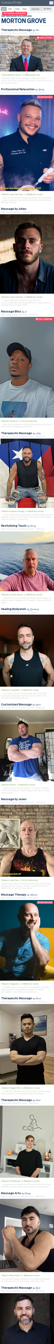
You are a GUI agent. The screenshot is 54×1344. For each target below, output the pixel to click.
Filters (47, 9)
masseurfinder (11, 3)
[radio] (4, 9)
